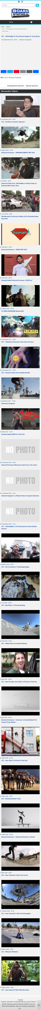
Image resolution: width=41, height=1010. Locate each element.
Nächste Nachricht (32, 86)
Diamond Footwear (14, 77)
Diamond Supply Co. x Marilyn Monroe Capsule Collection (20, 496)
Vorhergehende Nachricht (15, 86)
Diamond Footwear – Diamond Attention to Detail (18, 837)
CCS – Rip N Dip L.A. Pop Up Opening (13, 605)
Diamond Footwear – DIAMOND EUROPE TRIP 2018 (18, 152)
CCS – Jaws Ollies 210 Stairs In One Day (14, 760)
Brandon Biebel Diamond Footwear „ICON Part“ (17, 280)
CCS (6, 77)
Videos (8, 26)
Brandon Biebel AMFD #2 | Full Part (13, 434)
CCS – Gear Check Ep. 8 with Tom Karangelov (16, 913)
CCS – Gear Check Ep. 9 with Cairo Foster (14, 875)
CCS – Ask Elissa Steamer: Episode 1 (13, 122)
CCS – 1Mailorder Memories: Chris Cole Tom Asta (17, 342)
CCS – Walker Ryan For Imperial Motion (14, 643)
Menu (20, 22)
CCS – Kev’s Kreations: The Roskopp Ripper (15, 567)
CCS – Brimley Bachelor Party (11, 799)
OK (20, 1008)
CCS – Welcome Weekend (9, 952)
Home (2, 26)
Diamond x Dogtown (8, 403)
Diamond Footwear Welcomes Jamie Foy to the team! (19, 465)
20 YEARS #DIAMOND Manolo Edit (12, 311)
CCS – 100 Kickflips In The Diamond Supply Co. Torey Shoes (20, 36)
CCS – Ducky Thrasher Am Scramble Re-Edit (15, 373)
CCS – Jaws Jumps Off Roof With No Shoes (15, 990)
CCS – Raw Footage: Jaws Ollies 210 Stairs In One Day (19, 682)
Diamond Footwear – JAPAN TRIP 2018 (14, 249)
